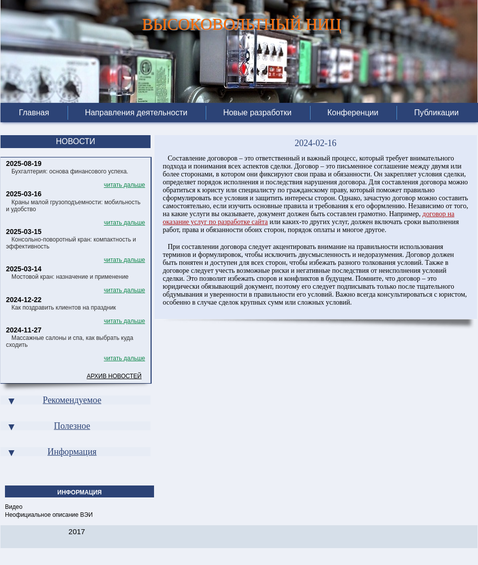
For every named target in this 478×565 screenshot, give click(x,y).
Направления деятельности (136, 113)
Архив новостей (114, 376)
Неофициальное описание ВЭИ (49, 514)
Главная (34, 113)
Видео (13, 506)
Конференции (353, 113)
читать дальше (124, 184)
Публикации (436, 113)
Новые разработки (257, 113)
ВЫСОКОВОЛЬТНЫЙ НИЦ (241, 22)
